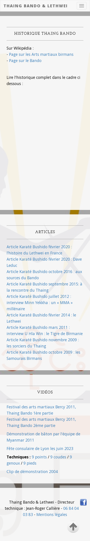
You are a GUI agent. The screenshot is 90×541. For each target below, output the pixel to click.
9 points (39, 457)
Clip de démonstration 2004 (32, 471)
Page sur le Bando (25, 60)
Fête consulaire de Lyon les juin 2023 (40, 448)
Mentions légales (51, 514)
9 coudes (58, 457)
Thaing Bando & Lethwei (36, 5)
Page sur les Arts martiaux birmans (41, 54)
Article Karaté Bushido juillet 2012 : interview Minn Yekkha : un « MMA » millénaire (40, 302)
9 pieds (29, 463)
